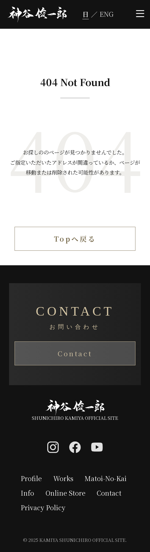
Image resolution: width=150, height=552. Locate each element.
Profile (31, 478)
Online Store (66, 493)
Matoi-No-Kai (106, 478)
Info (27, 493)
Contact (75, 353)
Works (64, 478)
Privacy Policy (43, 508)
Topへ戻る (75, 239)
